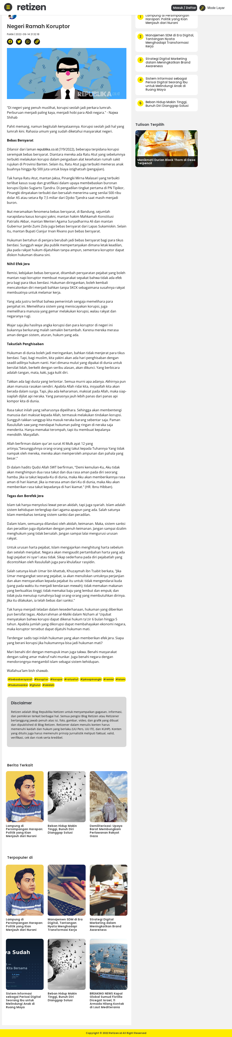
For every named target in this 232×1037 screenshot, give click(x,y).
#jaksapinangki (90, 679)
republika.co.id (47, 149)
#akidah (48, 685)
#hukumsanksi (18, 685)
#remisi (108, 679)
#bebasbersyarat (20, 679)
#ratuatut (71, 679)
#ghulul (35, 685)
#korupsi (56, 679)
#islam (120, 679)
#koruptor (41, 679)
